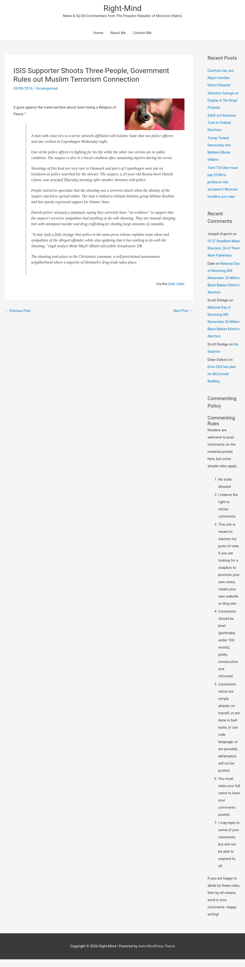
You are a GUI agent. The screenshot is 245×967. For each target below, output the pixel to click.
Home (98, 33)
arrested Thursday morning (71, 180)
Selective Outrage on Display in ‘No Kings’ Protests (221, 101)
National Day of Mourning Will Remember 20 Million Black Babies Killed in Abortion (223, 285)
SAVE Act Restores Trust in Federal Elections (222, 123)
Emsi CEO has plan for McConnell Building (222, 381)
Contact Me (142, 33)
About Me (118, 33)
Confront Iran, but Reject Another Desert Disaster (221, 78)
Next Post (183, 311)
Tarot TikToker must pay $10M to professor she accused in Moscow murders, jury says (223, 182)
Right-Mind (122, 8)
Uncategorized (47, 89)
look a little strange (59, 235)
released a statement (69, 213)
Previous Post (18, 311)
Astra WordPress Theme (156, 954)
